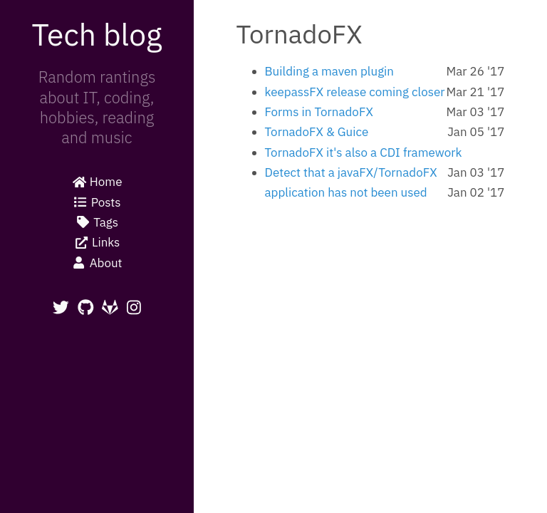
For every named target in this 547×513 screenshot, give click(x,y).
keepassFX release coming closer (355, 92)
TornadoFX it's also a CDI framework (363, 152)
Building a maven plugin (330, 71)
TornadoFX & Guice (317, 132)
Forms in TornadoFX (319, 112)
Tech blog (97, 34)
